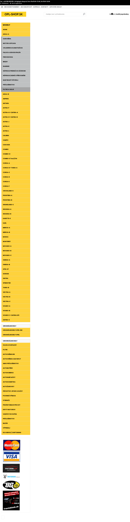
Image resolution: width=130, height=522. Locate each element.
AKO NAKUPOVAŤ (26, 7)
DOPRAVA (36, 7)
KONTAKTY (44, 7)
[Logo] (13, 14)
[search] (84, 15)
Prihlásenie (5, 3)
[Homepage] (2, 7)
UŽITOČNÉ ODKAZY (56, 7)
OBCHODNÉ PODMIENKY (11, 7)
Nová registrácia (17, 3)
